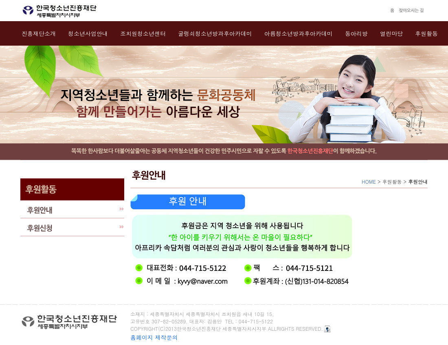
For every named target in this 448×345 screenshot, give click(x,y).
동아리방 (356, 33)
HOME (369, 181)
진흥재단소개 (39, 33)
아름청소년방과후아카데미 (298, 33)
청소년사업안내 (88, 33)
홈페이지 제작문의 (154, 337)
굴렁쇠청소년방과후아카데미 (215, 33)
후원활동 (426, 33)
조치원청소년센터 (143, 33)
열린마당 (391, 33)
